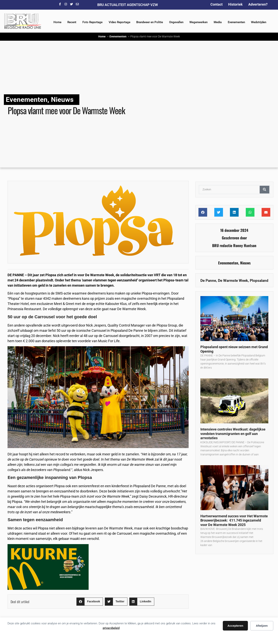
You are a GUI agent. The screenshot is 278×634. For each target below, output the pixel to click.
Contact (216, 4)
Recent (71, 22)
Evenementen (236, 22)
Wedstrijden (258, 22)
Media (218, 22)
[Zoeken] (264, 189)
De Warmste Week (233, 280)
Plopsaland (259, 280)
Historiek (235, 4)
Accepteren (235, 625)
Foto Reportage (92, 22)
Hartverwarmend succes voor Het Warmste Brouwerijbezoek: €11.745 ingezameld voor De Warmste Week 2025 (234, 520)
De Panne (208, 280)
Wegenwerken (198, 22)
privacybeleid (111, 628)
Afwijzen (262, 625)
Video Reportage (119, 22)
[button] (89, 602)
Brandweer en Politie (149, 22)
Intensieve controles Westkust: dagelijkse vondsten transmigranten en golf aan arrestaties (232, 433)
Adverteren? (258, 4)
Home (57, 22)
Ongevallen (176, 22)
